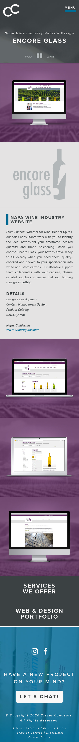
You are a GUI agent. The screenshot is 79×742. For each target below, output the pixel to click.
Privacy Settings (26, 728)
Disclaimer (55, 732)
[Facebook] (45, 651)
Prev (28, 57)
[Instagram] (35, 651)
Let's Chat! (39, 697)
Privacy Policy (55, 728)
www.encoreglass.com (23, 330)
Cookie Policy (39, 737)
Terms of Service (29, 732)
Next (50, 57)
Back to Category (39, 55)
